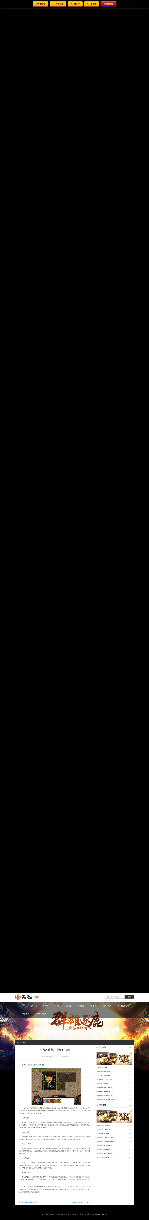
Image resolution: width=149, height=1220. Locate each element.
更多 (130, 1048)
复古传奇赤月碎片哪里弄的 (105, 1153)
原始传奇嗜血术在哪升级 (104, 1087)
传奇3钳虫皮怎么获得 (31, 1202)
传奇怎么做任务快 (102, 1068)
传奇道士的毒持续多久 (103, 1083)
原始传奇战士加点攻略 (103, 1129)
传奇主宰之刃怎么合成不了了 (106, 1137)
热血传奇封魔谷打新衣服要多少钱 (107, 1099)
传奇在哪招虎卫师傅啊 (103, 1076)
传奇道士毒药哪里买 (103, 1157)
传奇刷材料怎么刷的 (103, 1133)
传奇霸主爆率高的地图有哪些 (106, 1141)
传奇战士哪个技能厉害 (103, 1125)
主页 (18, 1042)
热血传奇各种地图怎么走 (104, 1072)
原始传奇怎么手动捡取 (103, 1149)
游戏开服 (22, 1042)
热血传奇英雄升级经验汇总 (105, 1091)
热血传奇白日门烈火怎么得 (82, 1202)
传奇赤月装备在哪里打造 (104, 1080)
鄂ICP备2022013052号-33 (99, 1214)
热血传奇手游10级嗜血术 (104, 1145)
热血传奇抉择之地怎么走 (104, 1095)
